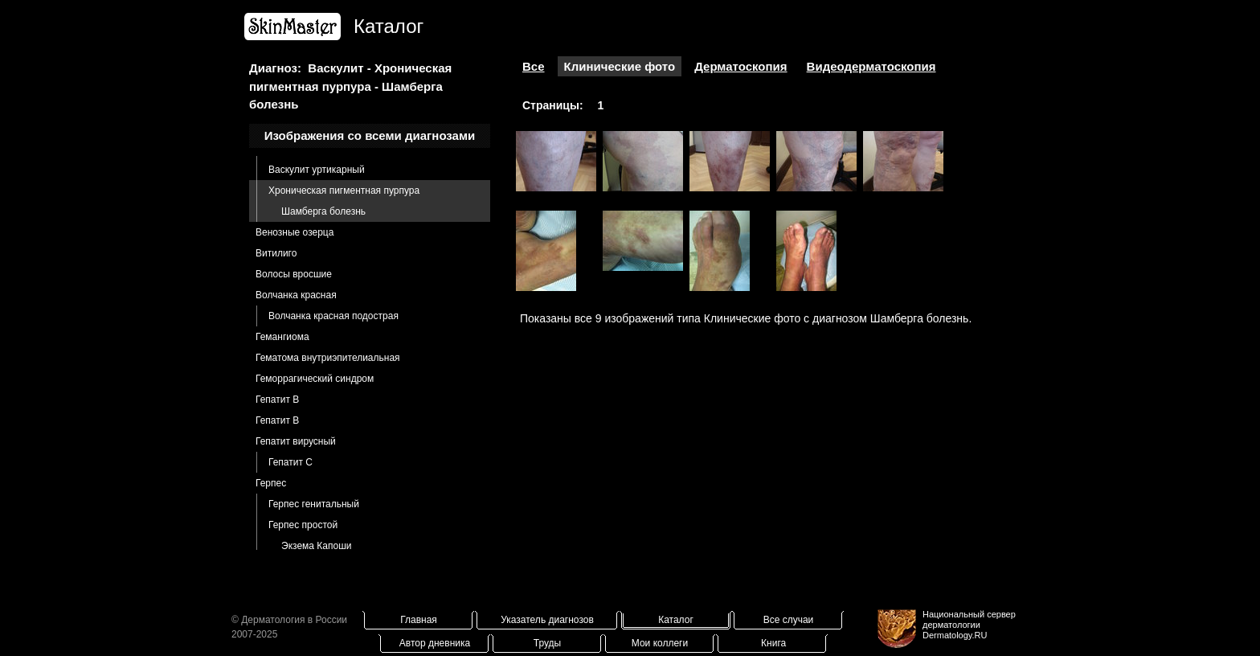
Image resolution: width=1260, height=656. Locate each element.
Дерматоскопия (740, 66)
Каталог (675, 619)
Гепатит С (290, 462)
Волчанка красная (296, 295)
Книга (773, 643)
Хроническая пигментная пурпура (343, 190)
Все (533, 66)
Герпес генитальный (313, 504)
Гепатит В (277, 420)
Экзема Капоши (316, 545)
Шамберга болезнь (323, 211)
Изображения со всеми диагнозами (370, 135)
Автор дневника (434, 643)
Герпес (271, 483)
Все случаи (788, 619)
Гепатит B (277, 399)
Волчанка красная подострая (333, 316)
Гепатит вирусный (296, 441)
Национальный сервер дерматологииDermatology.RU (969, 624)
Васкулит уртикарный (316, 169)
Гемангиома (282, 336)
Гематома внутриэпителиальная (328, 357)
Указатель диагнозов (547, 619)
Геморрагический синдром (315, 378)
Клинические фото (620, 66)
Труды (547, 643)
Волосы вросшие (294, 274)
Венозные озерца (294, 232)
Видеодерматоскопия (871, 66)
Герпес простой (303, 525)
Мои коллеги (660, 643)
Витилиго (276, 253)
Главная (418, 619)
